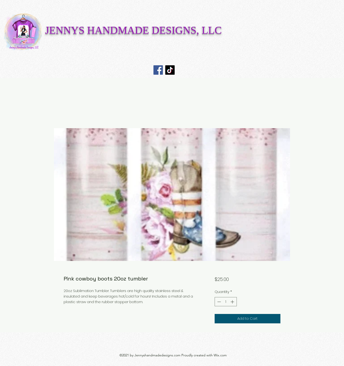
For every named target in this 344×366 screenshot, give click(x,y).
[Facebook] (158, 70)
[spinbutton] (226, 301)
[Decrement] (218, 301)
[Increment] (233, 301)
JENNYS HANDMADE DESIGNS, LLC (133, 30)
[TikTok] (170, 70)
